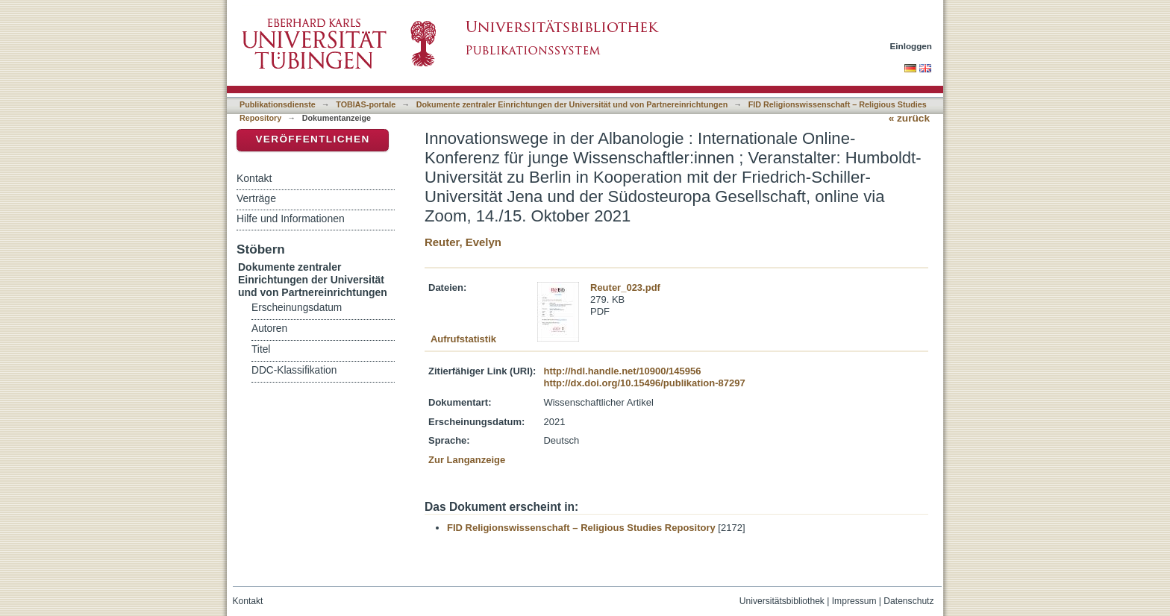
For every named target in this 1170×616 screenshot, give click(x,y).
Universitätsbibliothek (782, 601)
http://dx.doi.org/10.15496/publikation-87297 (644, 383)
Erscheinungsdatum (296, 307)
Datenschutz (908, 601)
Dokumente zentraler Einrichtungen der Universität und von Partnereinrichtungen (572, 104)
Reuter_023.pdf (625, 287)
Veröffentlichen (312, 139)
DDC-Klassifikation (294, 370)
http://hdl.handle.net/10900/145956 (622, 371)
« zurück (909, 118)
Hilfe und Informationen (291, 218)
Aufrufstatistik (463, 339)
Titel (260, 349)
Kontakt (254, 178)
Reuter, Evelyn (463, 242)
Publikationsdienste (278, 104)
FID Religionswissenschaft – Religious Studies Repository (581, 527)
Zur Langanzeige (466, 459)
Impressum (854, 601)
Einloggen (911, 46)
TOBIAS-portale (365, 104)
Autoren (269, 328)
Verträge (256, 198)
